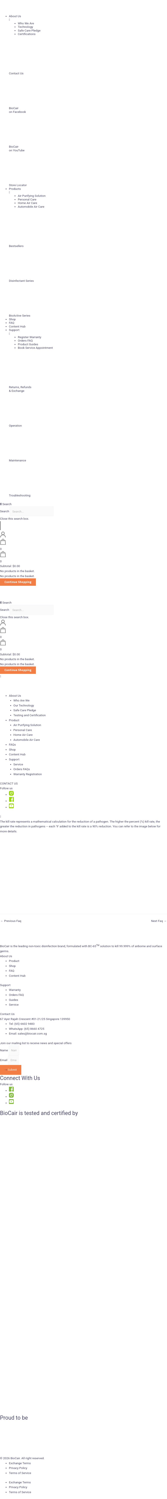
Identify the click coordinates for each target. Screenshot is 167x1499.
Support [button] (14, 759)
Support (5, 985)
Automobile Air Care (26, 739)
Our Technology (23, 705)
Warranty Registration (27, 774)
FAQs (12, 744)
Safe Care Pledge (24, 710)
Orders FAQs (21, 769)
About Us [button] (15, 695)
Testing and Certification (29, 715)
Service (18, 764)
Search (4, 511)
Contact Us (7, 1014)
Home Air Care (23, 734)
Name (4, 1050)
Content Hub (17, 754)
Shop (12, 749)
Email (4, 1060)
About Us (6, 956)
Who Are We (21, 700)
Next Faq (159, 921)
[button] (83, 504)
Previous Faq (10, 921)
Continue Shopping (18, 582)
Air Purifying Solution (27, 725)
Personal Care (22, 730)
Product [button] (14, 720)
